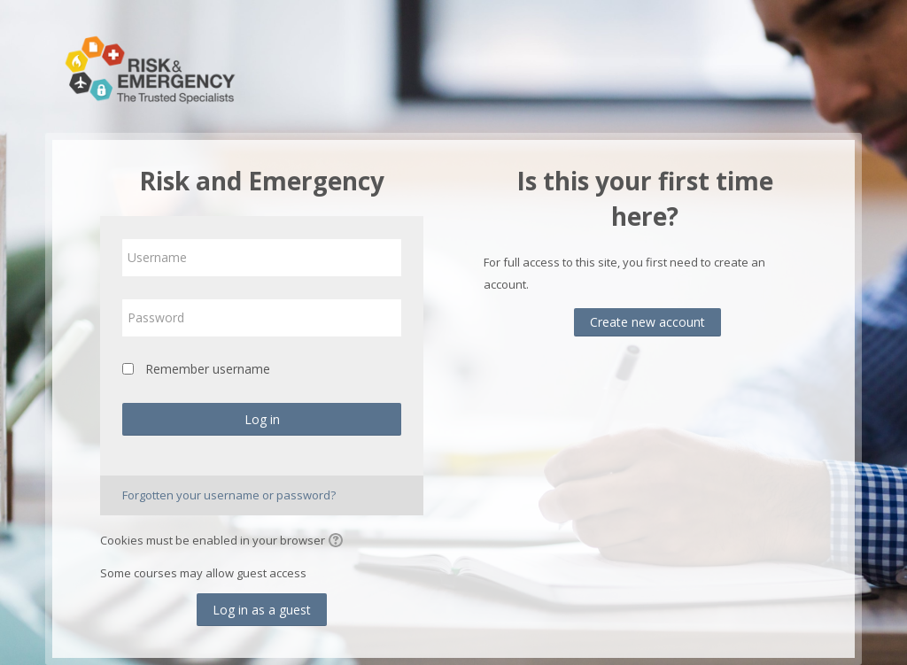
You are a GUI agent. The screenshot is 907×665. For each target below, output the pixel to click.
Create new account (647, 321)
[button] (338, 542)
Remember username (207, 368)
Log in (262, 419)
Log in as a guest (262, 609)
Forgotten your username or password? (229, 495)
